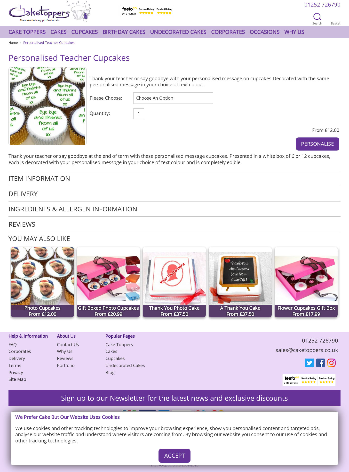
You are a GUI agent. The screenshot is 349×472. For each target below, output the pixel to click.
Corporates (228, 31)
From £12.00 (325, 130)
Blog (110, 372)
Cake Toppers (27, 31)
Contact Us (68, 344)
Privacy (15, 372)
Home (13, 42)
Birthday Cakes (124, 31)
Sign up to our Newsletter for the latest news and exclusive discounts (174, 398)
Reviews (65, 358)
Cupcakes (84, 31)
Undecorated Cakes (178, 31)
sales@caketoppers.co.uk (307, 349)
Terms (14, 365)
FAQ (12, 344)
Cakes (58, 31)
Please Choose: (106, 98)
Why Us (294, 31)
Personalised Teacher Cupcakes (49, 42)
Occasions (264, 31)
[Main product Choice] (173, 98)
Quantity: (100, 113)
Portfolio (66, 365)
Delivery (16, 358)
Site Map (17, 379)
